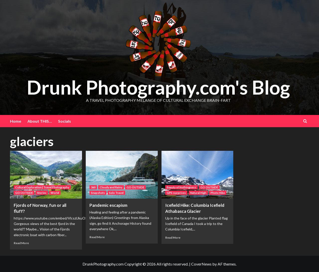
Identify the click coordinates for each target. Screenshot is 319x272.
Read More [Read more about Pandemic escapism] (97, 237)
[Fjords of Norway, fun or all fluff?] (46, 175)
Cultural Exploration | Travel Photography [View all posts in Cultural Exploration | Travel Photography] (42, 187)
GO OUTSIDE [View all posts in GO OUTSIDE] (24, 192)
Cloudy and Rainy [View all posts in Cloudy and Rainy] (111, 187)
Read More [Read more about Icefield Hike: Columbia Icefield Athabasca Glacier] (172, 237)
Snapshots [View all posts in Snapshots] (98, 192)
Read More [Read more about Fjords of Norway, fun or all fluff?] (21, 243)
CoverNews (201, 264)
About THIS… (39, 121)
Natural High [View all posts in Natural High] (198, 192)
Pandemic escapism (108, 205)
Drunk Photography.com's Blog (158, 86)
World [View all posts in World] (55, 192)
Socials (64, 121)
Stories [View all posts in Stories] (41, 192)
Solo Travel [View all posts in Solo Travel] (116, 192)
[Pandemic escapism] (122, 175)
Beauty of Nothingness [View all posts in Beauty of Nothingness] (181, 187)
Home (15, 121)
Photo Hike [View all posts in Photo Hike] (218, 192)
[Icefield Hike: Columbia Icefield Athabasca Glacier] (197, 175)
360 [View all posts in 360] (93, 187)
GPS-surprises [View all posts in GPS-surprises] (176, 192)
